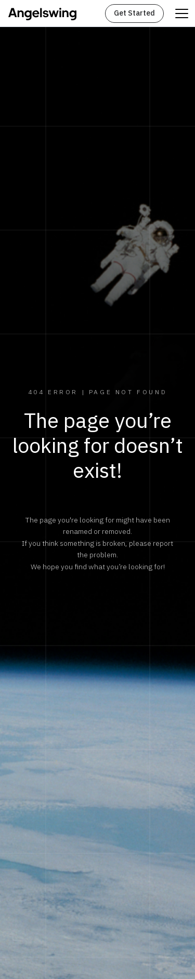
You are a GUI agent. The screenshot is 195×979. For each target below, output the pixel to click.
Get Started (134, 13)
